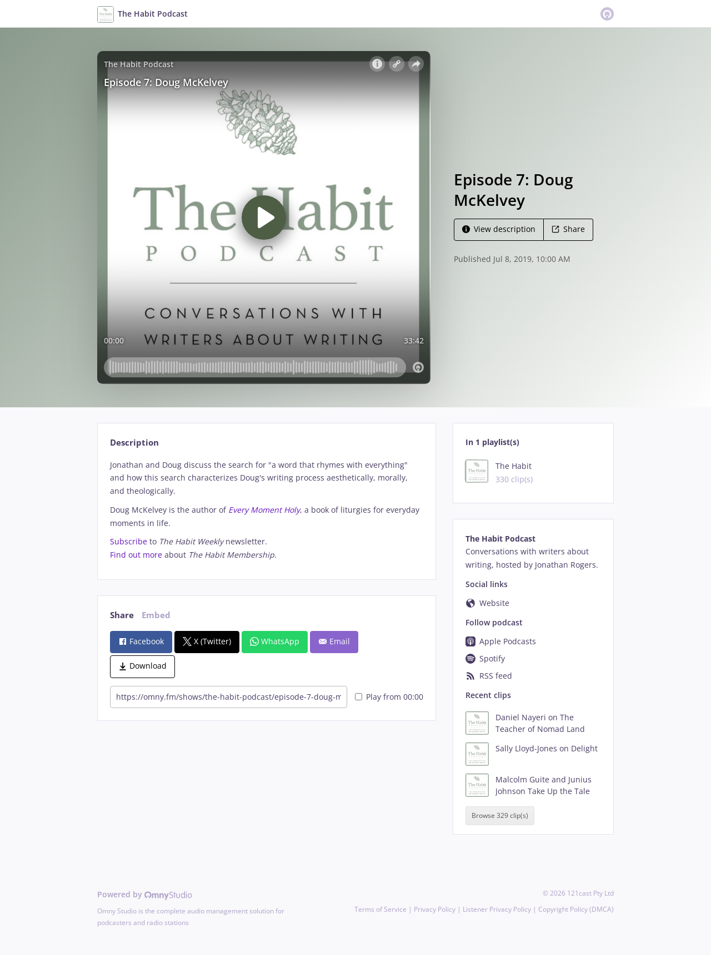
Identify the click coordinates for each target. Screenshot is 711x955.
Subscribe (128, 541)
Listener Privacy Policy (497, 909)
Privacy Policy (434, 909)
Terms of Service (380, 909)
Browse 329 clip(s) (500, 815)
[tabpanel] (266, 510)
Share (568, 229)
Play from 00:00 (389, 696)
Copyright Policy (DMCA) (576, 909)
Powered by (144, 894)
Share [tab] (122, 615)
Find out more (136, 554)
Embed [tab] (156, 615)
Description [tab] (134, 442)
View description (498, 229)
